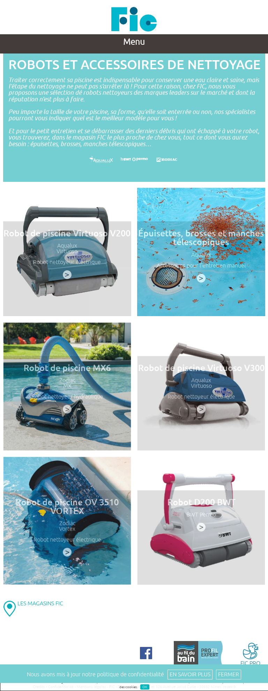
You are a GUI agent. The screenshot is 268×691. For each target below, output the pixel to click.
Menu (134, 42)
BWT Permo (200, 516)
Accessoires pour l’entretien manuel (201, 265)
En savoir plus (190, 674)
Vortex (67, 530)
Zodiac (67, 381)
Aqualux (67, 245)
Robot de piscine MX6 (67, 369)
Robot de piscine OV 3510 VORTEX (67, 508)
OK (144, 687)
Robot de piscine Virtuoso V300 (201, 369)
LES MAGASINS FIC (40, 603)
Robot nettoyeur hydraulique (67, 397)
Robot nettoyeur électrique (67, 262)
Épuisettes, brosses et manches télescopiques (201, 238)
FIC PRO (250, 653)
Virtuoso (67, 251)
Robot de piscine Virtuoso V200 (67, 233)
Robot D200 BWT (201, 503)
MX (67, 387)
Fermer (228, 674)
